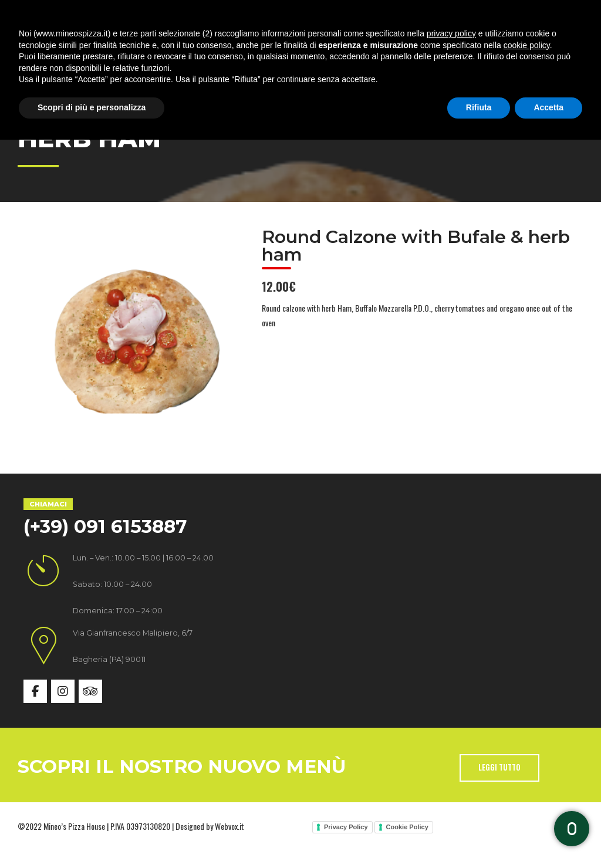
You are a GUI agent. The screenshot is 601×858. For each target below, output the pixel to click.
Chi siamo (131, 52)
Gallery (348, 52)
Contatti (478, 52)
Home (62, 52)
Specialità (212, 52)
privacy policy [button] (451, 751)
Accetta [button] (548, 825)
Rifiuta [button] (479, 825)
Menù (283, 52)
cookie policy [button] (527, 763)
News (412, 52)
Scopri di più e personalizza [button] (92, 825)
